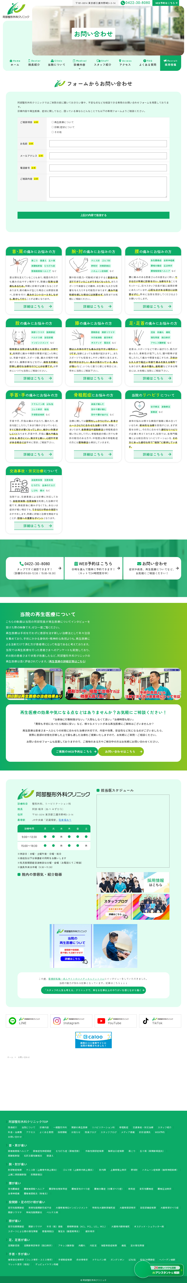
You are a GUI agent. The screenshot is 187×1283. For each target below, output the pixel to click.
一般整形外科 (60, 1126)
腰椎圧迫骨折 (164, 1187)
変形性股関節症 (16, 1206)
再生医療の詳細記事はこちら (67, 660)
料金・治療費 (15, 1130)
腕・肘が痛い (18, 1163)
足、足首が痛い (19, 1238)
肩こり (132, 1149)
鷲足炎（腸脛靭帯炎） (69, 1230)
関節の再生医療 (79, 1126)
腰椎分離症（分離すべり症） (109, 1187)
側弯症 (131, 1187)
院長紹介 (12, 1126)
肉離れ (82, 1244)
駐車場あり (65, 819)
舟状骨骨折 (82, 1258)
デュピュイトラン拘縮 (46, 1263)
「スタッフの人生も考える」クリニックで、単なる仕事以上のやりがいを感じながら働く (93, 989)
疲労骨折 (90, 1230)
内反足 (93, 1244)
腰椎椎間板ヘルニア (34, 1187)
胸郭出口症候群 (116, 1149)
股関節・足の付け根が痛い (27, 1200)
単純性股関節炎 (34, 1211)
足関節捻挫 (14, 1244)
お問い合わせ (15, 1135)
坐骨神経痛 (14, 1192)
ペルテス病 (52, 1211)
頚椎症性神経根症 (42, 1149)
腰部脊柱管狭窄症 (58, 1187)
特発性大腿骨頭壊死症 (103, 1206)
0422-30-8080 (135, 3)
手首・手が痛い (19, 1252)
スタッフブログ (109, 1130)
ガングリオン (117, 1258)
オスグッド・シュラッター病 (149, 1225)
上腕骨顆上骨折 (118, 1168)
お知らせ (75, 1130)
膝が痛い (15, 1219)
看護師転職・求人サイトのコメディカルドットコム (76, 978)
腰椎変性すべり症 (81, 1187)
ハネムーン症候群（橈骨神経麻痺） (160, 1168)
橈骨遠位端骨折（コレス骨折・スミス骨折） (31, 1258)
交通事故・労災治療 (143, 1126)
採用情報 (62, 1130)
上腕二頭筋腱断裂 (17, 1173)
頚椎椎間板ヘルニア (18, 1149)
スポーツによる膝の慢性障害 (23, 1230)
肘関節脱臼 (36, 1173)
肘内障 (102, 1168)
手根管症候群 (65, 1258)
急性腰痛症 (14, 1187)
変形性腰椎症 (146, 1187)
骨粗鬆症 (123, 1126)
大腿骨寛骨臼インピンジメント (72, 1206)
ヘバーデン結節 (167, 1258)
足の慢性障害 (137, 1244)
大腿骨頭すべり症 (170, 1206)
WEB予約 (160, 1130)
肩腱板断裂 (14, 1154)
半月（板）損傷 (55, 1225)
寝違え (50, 1154)
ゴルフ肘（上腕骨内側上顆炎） (79, 1168)
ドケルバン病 (99, 1258)
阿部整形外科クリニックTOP (28, 1120)
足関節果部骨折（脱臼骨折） (39, 1244)
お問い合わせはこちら (118, 750)
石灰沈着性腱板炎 (33, 1154)
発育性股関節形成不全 (39, 1206)
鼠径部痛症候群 (148, 1206)
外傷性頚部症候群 (94, 1149)
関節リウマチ (15, 1211)
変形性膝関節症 (16, 1225)
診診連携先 (145, 1130)
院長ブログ (90, 1130)
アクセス (30, 1130)
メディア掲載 (128, 1130)
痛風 (124, 1244)
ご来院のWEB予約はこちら (68, 750)
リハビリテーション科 (103, 1126)
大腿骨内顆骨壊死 (120, 1225)
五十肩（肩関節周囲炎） (152, 1149)
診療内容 (44, 1126)
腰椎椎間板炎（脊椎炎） (36, 1192)
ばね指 (132, 1258)
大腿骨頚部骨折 (128, 1206)
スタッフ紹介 (165, 1126)
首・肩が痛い (18, 1144)
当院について (28, 1126)
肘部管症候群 (15, 1168)
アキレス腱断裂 (66, 1244)
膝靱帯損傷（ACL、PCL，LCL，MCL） (87, 1225)
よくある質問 (46, 1130)
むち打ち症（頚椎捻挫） (68, 1149)
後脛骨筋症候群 (109, 1244)
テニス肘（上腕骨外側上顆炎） (42, 1168)
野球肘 (134, 1168)
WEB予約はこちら (165, 3)
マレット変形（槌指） (19, 1263)
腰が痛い (15, 1182)
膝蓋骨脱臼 (48, 1230)
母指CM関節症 (147, 1258)
